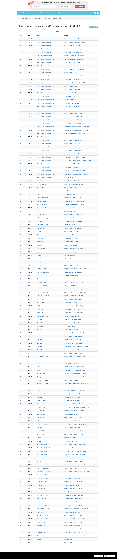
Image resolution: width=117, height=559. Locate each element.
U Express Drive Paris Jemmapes (73, 59)
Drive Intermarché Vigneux (71, 252)
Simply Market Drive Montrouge (73, 309)
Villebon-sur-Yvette (42, 225)
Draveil (39, 231)
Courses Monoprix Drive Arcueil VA (74, 461)
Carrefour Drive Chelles (70, 211)
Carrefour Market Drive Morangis (73, 279)
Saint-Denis (40, 417)
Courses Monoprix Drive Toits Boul (73, 295)
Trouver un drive (32, 13)
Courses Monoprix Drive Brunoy (73, 289)
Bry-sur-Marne (41, 488)
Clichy (39, 306)
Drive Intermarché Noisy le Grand (73, 404)
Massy (39, 255)
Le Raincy (40, 427)
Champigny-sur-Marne (43, 519)
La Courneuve (41, 397)
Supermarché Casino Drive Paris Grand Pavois (77, 123)
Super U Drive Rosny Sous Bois (73, 394)
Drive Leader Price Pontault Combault (74, 201)
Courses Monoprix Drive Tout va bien (74, 42)
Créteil (39, 441)
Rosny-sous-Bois (42, 394)
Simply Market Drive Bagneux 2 (73, 343)
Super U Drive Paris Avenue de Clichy (74, 133)
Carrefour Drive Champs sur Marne (74, 208)
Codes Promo (46, 13)
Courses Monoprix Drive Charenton (74, 475)
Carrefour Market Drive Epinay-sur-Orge (75, 268)
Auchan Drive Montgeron (71, 238)
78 (20, 218)
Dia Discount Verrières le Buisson (73, 272)
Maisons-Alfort (41, 525)
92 (20, 295)
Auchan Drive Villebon (70, 225)
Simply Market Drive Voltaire (72, 62)
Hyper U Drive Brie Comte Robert (73, 184)
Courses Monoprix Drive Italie (72, 86)
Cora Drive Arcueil (69, 458)
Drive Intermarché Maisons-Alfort (73, 529)
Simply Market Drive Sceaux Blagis (74, 366)
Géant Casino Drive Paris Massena (74, 93)
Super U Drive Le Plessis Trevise (73, 505)
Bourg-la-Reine (41, 373)
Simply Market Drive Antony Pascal (74, 333)
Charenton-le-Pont (42, 475)
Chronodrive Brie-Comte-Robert (73, 181)
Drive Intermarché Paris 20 (71, 164)
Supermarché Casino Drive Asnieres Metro (76, 383)
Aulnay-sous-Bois (42, 434)
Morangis (40, 275)
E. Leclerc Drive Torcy (70, 194)
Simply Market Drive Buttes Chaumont (74, 157)
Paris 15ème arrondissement (45, 113)
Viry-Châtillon (41, 228)
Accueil (21, 13)
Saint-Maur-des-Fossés (44, 444)
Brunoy (39, 289)
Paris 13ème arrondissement (45, 86)
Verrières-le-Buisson (43, 272)
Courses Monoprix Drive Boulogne (73, 299)
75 (20, 39)
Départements (37, 18)
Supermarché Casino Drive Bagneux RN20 (76, 346)
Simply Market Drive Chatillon (72, 363)
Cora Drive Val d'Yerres (70, 285)
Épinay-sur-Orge (42, 268)
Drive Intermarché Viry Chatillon (73, 228)
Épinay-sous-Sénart (42, 292)
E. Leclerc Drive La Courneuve (72, 397)
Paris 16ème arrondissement (45, 126)
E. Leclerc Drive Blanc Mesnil (72, 400)
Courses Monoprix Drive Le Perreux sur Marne (77, 471)
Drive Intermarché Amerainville (72, 187)
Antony (39, 329)
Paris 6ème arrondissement (45, 49)
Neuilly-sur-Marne (42, 424)
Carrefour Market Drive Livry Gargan (74, 410)
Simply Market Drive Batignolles (73, 52)
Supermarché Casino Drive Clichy (73, 306)
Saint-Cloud (40, 336)
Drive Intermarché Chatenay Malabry (74, 356)
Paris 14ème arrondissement (45, 99)
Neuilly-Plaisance (42, 431)
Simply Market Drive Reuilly (71, 79)
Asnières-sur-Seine (42, 380)
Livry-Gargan (41, 410)
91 (20, 221)
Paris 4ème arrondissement (45, 45)
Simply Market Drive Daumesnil (73, 76)
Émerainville (40, 187)
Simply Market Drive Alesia (71, 103)
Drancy (39, 437)
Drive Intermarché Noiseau (71, 542)
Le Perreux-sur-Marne (43, 471)
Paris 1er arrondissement (44, 39)
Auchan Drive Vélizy (69, 218)
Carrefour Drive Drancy (70, 437)
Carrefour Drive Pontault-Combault (73, 197)
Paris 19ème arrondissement (45, 147)
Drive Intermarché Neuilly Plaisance (74, 431)
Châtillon (39, 360)
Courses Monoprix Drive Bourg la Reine (75, 377)
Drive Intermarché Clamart (71, 323)
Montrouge (40, 309)
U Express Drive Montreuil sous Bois (74, 390)
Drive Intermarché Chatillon (71, 360)
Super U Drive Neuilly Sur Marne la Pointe (76, 424)
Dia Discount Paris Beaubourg (72, 45)
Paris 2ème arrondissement (45, 42)
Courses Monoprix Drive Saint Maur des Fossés (77, 444)
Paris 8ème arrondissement (45, 52)
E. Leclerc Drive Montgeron (71, 241)
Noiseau (39, 542)
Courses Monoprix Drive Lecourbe (73, 113)
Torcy (38, 194)
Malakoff (39, 350)
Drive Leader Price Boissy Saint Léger (74, 515)
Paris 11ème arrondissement (45, 62)
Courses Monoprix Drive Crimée (73, 154)
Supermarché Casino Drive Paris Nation (75, 83)
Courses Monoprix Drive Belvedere (74, 150)
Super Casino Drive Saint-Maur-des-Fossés (76, 454)
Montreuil (40, 387)
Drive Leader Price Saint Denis (72, 417)
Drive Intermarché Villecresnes (72, 512)
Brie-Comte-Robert (42, 181)
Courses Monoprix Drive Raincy (73, 427)
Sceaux (39, 366)
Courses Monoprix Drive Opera (72, 39)
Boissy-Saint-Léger (42, 515)
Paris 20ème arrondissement (45, 164)
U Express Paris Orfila (70, 177)
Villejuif (39, 539)
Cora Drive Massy (69, 258)
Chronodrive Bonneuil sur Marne (73, 492)
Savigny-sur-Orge (42, 282)
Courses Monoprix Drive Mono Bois (74, 353)
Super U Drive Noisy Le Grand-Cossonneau (76, 407)
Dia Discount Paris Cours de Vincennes (75, 69)
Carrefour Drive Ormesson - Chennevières (76, 508)
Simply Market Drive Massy (71, 262)
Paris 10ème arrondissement (45, 59)
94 (20, 441)
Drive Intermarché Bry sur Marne (73, 488)
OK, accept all (109, 556)
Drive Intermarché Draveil (71, 231)
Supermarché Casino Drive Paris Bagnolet (76, 174)
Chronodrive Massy (69, 255)
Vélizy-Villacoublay (42, 218)
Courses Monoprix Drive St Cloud (73, 336)
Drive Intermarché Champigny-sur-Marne (75, 519)
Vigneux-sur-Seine (42, 252)
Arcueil (39, 458)
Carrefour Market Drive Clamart (73, 319)
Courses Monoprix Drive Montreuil (73, 387)
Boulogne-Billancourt (43, 295)
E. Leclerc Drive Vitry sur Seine (72, 498)
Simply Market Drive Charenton (73, 478)
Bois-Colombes (41, 353)
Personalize (99, 556)
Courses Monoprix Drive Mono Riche (74, 55)
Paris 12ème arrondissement (45, 66)
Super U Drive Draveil (70, 235)
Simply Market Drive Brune (71, 106)
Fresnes (39, 485)
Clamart (39, 319)
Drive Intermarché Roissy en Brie (73, 214)
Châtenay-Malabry (42, 356)
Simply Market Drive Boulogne (72, 302)
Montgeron (40, 238)
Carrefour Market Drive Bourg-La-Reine (75, 373)
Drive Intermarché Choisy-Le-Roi (73, 522)
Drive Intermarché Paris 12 (71, 72)
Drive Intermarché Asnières (71, 380)
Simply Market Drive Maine (71, 110)
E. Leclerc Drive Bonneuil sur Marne (74, 495)
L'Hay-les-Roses (42, 481)
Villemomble (40, 421)
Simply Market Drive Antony (71, 329)
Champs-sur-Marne (42, 208)
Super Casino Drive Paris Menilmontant (75, 170)
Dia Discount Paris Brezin (71, 99)
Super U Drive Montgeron (71, 245)
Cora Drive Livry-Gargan (71, 414)
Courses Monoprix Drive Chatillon (73, 350)
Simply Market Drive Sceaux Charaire (74, 370)
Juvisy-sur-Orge (41, 248)
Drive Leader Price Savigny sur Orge (74, 282)
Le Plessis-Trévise (42, 505)
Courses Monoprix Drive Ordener (73, 137)
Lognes (39, 191)
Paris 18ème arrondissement (45, 137)
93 (20, 387)
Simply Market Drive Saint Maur (73, 448)
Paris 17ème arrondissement (45, 133)
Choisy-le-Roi (41, 522)
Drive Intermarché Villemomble (72, 421)
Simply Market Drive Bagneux (72, 339)
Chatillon (39, 363)
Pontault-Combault (42, 197)
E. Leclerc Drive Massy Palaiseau (73, 221)
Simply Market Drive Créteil (71, 441)
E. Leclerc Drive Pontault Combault (74, 204)
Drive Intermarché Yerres (71, 265)
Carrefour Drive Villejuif (70, 539)
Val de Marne (46, 18)
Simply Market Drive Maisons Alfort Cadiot (76, 532)
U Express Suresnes (69, 326)
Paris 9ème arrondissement (45, 55)
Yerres (39, 265)
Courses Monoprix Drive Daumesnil (74, 66)
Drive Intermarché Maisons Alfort (73, 525)
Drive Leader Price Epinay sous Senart (75, 292)
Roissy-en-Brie (41, 214)
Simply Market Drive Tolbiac (71, 96)
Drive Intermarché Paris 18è (72, 143)
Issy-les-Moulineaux (43, 316)
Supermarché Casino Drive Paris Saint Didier (76, 126)
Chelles (39, 211)
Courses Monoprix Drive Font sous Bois (75, 465)
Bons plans (58, 13)
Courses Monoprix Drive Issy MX (73, 316)
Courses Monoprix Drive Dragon (73, 49)
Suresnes (40, 326)
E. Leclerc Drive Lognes (70, 191)
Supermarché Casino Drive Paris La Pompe (76, 130)
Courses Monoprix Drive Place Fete (74, 147)
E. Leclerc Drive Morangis (71, 275)
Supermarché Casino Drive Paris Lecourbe (76, 120)
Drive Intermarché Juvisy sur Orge (73, 248)
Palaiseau (40, 221)
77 (20, 181)
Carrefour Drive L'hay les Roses (73, 481)
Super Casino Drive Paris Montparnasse (75, 116)
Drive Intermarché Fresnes (71, 485)
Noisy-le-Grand (41, 404)
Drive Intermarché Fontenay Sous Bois (75, 468)
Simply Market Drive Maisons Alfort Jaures (76, 536)
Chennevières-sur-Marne (44, 508)
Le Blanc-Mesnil (41, 400)
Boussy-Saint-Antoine (43, 285)
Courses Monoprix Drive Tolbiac (73, 89)
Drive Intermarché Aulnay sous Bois (74, 434)
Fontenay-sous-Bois (43, 465)
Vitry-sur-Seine (41, 498)
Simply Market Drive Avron (71, 167)
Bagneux (39, 339)
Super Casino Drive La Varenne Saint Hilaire (76, 451)
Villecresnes (40, 512)
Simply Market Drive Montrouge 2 (73, 312)
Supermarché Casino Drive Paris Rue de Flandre (77, 160)
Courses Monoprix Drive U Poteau (73, 140)
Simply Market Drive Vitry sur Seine (74, 502)
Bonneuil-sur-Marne (42, 492)
